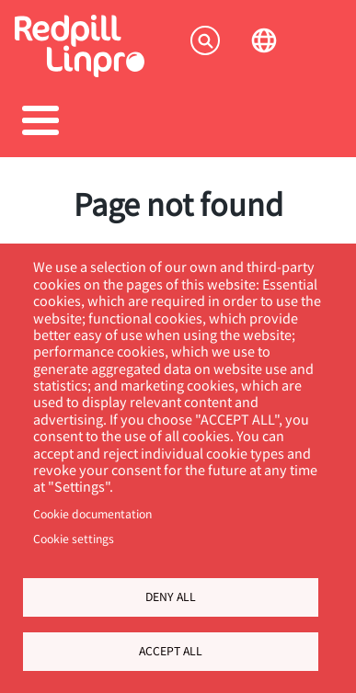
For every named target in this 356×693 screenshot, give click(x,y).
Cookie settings (73, 538)
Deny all (170, 596)
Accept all (170, 650)
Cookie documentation (92, 514)
